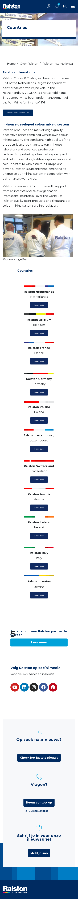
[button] (39, 642)
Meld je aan (39, 853)
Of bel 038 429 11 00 (36, 811)
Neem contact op (39, 802)
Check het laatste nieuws (39, 757)
